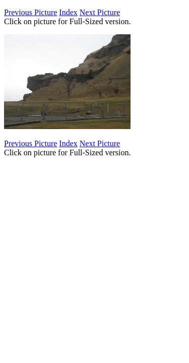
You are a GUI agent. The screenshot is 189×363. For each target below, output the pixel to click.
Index (68, 12)
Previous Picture (30, 12)
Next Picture (100, 12)
